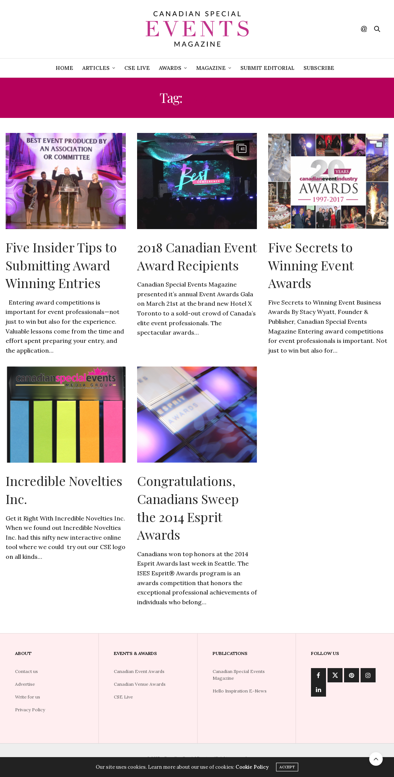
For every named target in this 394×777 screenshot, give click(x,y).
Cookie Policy (252, 767)
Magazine (211, 68)
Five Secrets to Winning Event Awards (310, 264)
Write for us (27, 697)
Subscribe (318, 68)
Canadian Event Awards (139, 671)
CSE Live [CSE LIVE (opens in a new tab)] (137, 68)
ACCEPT (287, 767)
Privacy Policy (30, 709)
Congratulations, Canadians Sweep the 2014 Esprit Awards (188, 507)
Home (64, 68)
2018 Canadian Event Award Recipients (197, 256)
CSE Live (123, 697)
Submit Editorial (267, 68)
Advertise (25, 684)
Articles (96, 68)
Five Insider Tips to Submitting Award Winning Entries (61, 264)
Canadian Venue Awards (140, 684)
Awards (170, 68)
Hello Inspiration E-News (240, 691)
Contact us (26, 671)
